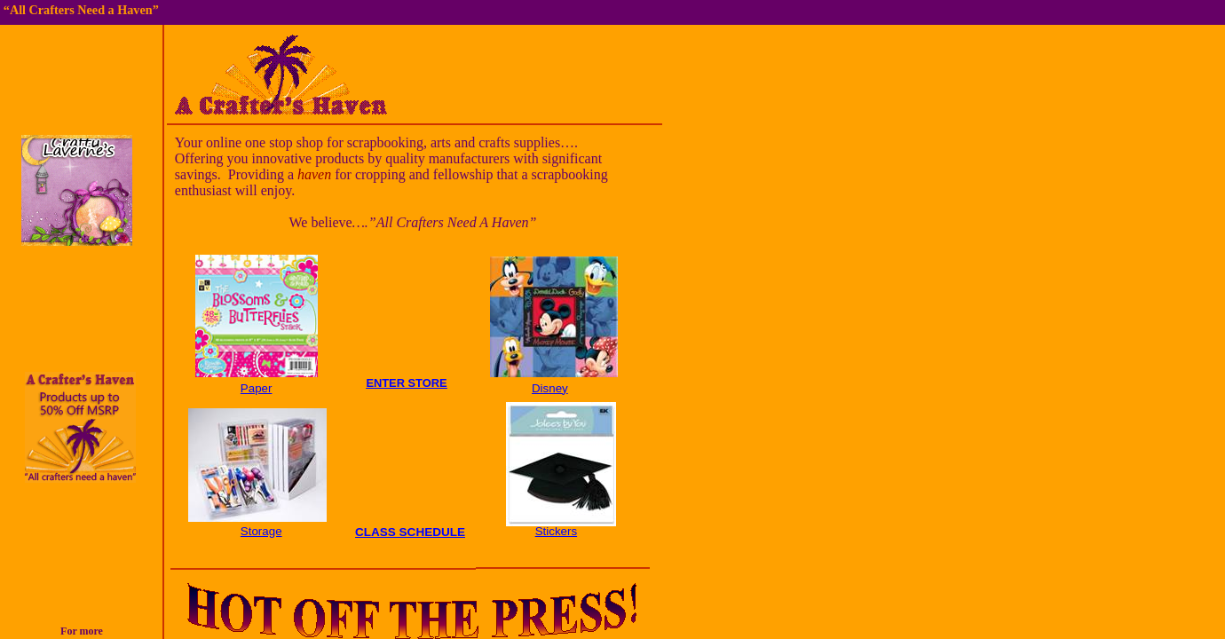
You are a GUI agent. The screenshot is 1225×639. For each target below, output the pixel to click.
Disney (550, 388)
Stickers (556, 531)
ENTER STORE (406, 383)
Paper (257, 388)
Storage (261, 531)
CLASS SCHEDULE (410, 532)
